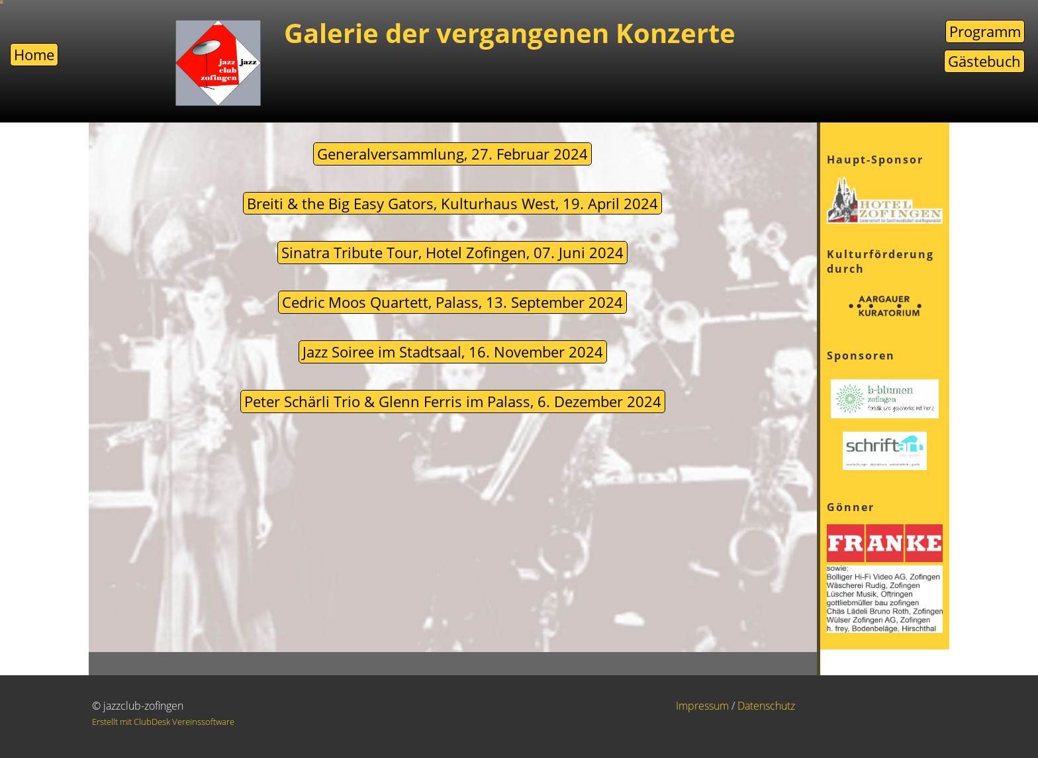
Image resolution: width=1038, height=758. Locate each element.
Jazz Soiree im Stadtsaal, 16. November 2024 (453, 351)
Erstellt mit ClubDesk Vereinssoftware (163, 722)
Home (34, 54)
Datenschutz (766, 705)
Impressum (702, 705)
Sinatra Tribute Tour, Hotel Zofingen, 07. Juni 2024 (452, 252)
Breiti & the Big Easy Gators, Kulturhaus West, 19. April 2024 (452, 203)
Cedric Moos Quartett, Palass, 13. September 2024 (452, 302)
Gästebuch (984, 61)
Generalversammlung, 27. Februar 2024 (452, 154)
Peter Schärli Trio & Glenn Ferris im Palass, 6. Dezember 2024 (452, 401)
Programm (985, 31)
